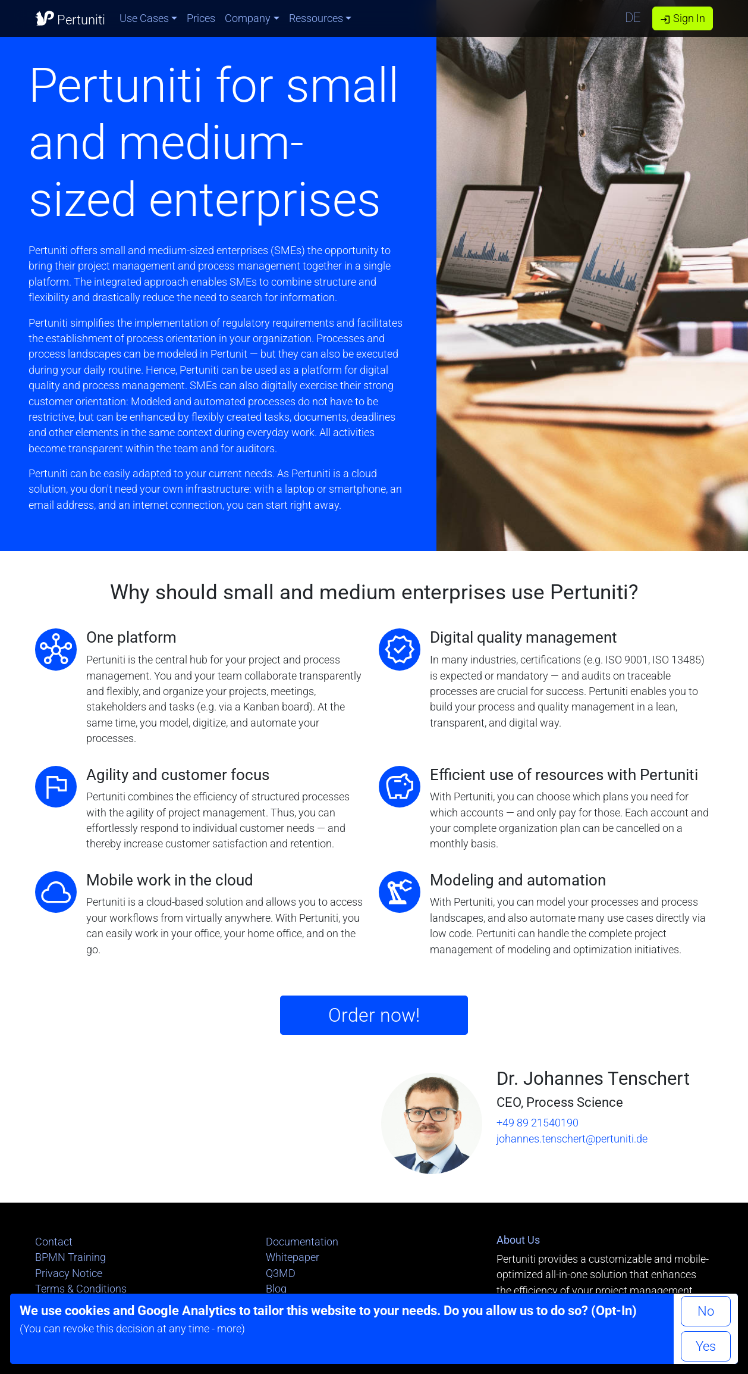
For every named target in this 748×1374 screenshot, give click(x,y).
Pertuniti (70, 17)
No (705, 1311)
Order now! (374, 1015)
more (229, 1329)
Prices (201, 18)
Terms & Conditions (81, 1289)
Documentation (302, 1242)
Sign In (682, 18)
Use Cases (144, 18)
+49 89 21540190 (537, 1123)
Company (248, 18)
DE (633, 17)
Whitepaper (292, 1257)
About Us (518, 1240)
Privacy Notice (68, 1273)
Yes (706, 1346)
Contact (54, 1242)
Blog (276, 1289)
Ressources (316, 18)
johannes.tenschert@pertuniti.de (572, 1139)
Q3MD (281, 1273)
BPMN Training (70, 1257)
